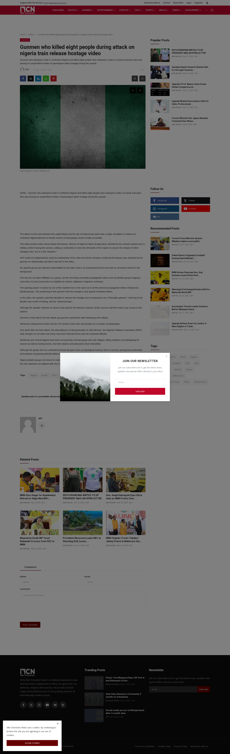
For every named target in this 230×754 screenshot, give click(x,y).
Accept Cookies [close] (32, 743)
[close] (57, 723)
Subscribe (140, 391)
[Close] (166, 356)
